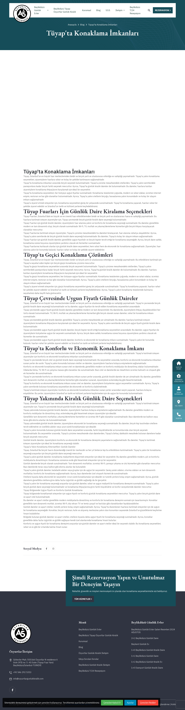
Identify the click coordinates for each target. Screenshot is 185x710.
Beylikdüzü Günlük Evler (41, 10)
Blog (98, 10)
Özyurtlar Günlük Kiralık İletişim (93, 653)
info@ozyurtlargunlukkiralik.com (28, 678)
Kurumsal (86, 10)
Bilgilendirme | (164, 704)
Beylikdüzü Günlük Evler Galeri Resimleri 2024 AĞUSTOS (153, 631)
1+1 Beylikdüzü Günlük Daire (144, 656)
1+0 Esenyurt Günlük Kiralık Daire (147, 667)
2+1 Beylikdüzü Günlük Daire (144, 638)
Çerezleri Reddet (148, 702)
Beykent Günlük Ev (140, 644)
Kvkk (173, 704)
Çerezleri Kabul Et (112, 702)
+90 (22, 672)
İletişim (120, 10)
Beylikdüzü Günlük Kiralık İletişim (94, 665)
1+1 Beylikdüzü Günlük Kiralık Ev (146, 662)
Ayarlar (130, 702)
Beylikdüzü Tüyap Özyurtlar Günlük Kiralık (65, 10)
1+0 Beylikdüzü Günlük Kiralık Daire (148, 650)
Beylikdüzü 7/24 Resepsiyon (135, 10)
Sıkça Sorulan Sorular (89, 659)
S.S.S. (108, 10)
